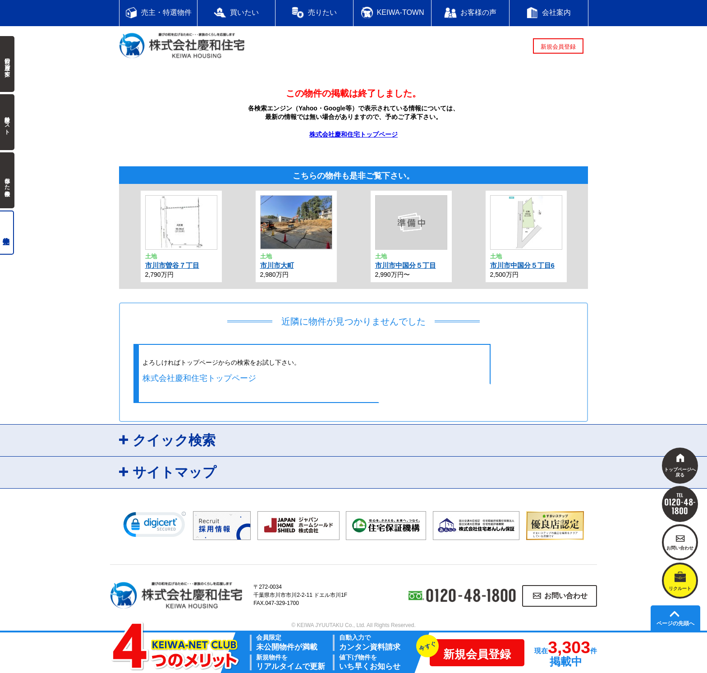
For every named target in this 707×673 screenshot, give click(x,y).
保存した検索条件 (7, 180)
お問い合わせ (566, 596)
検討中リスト (7, 122)
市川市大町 (277, 265)
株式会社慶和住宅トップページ (353, 134)
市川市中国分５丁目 (405, 265)
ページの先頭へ (675, 623)
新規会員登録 (558, 46)
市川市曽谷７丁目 (172, 265)
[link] (154, 526)
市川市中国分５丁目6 (522, 265)
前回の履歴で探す (7, 64)
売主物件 (7, 233)
